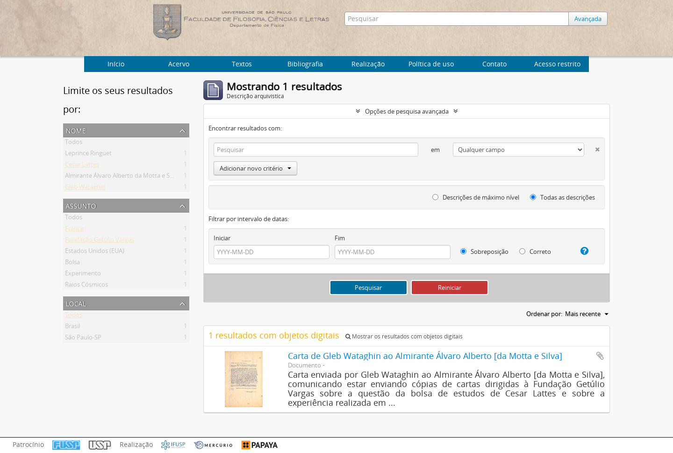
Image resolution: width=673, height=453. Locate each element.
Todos (73, 143)
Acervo (178, 63)
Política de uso (431, 63)
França (74, 230)
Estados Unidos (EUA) (94, 252)
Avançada (587, 18)
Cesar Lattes (82, 166)
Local (76, 302)
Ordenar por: (544, 313)
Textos (242, 63)
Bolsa (72, 263)
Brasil (72, 328)
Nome (76, 129)
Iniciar (222, 238)
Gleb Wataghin (85, 188)
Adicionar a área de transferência (600, 355)
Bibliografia (305, 63)
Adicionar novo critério (255, 168)
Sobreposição (484, 251)
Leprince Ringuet (88, 155)
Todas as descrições (562, 197)
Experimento (83, 275)
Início (115, 63)
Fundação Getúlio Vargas (99, 241)
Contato (494, 63)
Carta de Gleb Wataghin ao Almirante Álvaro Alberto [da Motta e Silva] (425, 355)
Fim (340, 238)
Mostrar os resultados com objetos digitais (404, 336)
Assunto (81, 205)
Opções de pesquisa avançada (407, 111)
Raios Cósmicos (86, 286)
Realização (368, 63)
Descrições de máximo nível (475, 197)
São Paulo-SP (83, 339)
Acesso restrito (557, 63)
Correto (535, 251)
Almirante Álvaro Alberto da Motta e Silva (122, 177)
